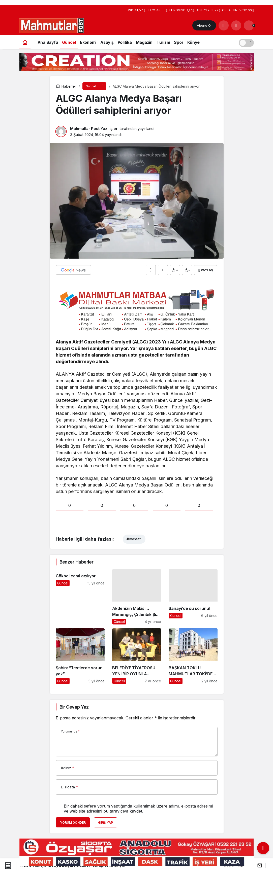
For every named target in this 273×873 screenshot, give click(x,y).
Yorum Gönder (73, 822)
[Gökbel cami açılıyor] (80, 596)
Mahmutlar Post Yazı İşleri (94, 128)
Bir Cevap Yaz (74, 706)
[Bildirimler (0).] (249, 25)
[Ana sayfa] (25, 42)
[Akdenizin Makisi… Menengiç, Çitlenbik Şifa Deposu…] (136, 596)
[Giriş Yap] (236, 25)
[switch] (246, 42)
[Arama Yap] (224, 25)
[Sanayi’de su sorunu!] (193, 596)
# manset (134, 539)
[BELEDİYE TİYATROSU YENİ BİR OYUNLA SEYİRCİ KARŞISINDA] (136, 655)
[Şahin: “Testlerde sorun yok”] (80, 655)
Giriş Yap (105, 822)
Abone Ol (204, 25)
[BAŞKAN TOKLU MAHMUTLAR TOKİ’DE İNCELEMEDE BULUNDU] (193, 655)
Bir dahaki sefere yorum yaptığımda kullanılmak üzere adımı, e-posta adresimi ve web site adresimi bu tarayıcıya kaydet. (138, 808)
